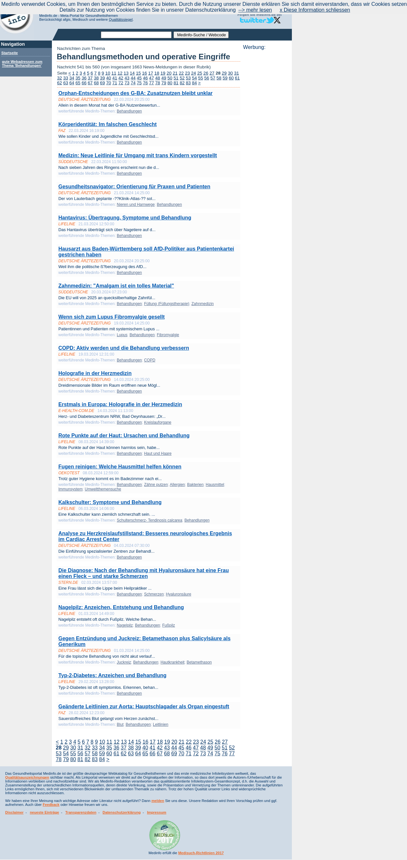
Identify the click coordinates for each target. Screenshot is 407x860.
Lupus (122, 335)
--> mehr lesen (255, 10)
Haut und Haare (158, 453)
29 (224, 73)
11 (114, 73)
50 (169, 78)
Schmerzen (154, 594)
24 (193, 73)
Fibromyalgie (168, 335)
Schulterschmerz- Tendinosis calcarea (149, 520)
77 (151, 82)
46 (145, 78)
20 (169, 73)
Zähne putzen (156, 484)
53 (188, 78)
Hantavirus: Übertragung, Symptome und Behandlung (124, 217)
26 (205, 73)
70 (108, 82)
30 (230, 73)
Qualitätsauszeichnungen (27, 777)
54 (194, 78)
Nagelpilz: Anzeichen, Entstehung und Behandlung (121, 607)
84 (194, 82)
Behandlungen (129, 111)
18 (156, 73)
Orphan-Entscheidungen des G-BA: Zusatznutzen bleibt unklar (135, 93)
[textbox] (136, 34)
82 (182, 82)
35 (78, 78)
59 (224, 78)
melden (157, 801)
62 (59, 82)
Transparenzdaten (80, 812)
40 (108, 78)
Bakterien (195, 484)
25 (199, 73)
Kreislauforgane (157, 422)
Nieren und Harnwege (136, 204)
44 (133, 78)
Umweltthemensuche (103, 489)
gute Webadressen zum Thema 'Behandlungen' (22, 63)
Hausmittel (215, 484)
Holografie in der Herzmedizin (95, 373)
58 (219, 78)
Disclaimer (14, 812)
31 (236, 73)
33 (65, 78)
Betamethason (199, 662)
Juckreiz (124, 662)
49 (163, 78)
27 (211, 73)
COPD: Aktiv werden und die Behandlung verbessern (123, 348)
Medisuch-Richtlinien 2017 (201, 853)
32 (59, 78)
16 (144, 73)
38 (96, 78)
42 (120, 78)
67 (90, 82)
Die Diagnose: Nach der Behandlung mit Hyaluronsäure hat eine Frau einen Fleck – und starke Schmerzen (143, 573)
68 (96, 82)
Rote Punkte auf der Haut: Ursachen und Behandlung (123, 435)
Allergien (177, 484)
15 (138, 73)
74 (133, 82)
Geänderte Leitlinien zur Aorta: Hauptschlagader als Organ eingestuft (143, 706)
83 (188, 82)
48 (157, 78)
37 (90, 78)
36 (84, 78)
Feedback (51, 805)
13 (126, 73)
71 (114, 82)
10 (107, 73)
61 (237, 78)
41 (114, 78)
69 (102, 82)
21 (175, 73)
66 (84, 82)
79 (163, 82)
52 (182, 78)
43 (127, 78)
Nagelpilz (125, 625)
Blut (120, 724)
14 (132, 73)
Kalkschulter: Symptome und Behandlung (110, 502)
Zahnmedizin (202, 303)
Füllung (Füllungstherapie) (166, 303)
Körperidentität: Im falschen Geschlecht (107, 124)
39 (102, 78)
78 (157, 82)
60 (231, 78)
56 (206, 78)
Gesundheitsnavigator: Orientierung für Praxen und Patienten (134, 186)
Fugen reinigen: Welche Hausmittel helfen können (119, 466)
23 (187, 73)
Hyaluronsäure (178, 594)
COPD (149, 360)
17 (150, 73)
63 (65, 82)
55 (200, 78)
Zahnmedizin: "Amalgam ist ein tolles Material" (116, 286)
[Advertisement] (265, 147)
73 (127, 82)
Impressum (156, 812)
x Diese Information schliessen (315, 10)
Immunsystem (70, 489)
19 (163, 73)
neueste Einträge (44, 812)
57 (212, 78)
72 (120, 82)
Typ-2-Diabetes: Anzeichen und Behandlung (112, 675)
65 (78, 82)
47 (151, 78)
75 (139, 82)
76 (145, 82)
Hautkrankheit (173, 662)
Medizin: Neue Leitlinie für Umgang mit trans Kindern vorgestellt (137, 155)
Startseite (9, 53)
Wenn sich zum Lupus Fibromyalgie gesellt (111, 317)
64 (71, 82)
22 (181, 73)
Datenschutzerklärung (121, 812)
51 (176, 78)
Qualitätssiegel (121, 19)
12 (119, 73)
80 (169, 82)
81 (176, 82)
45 (139, 78)
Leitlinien (160, 724)
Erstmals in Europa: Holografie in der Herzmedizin (120, 404)
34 (71, 78)
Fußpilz (168, 625)
